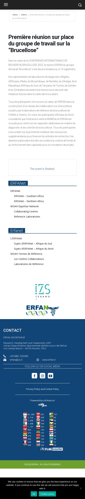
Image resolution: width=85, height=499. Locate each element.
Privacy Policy (33, 389)
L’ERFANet (16, 238)
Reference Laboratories (27, 216)
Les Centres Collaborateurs (29, 259)
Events (24, 15)
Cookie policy (47, 494)
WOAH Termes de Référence (26, 253)
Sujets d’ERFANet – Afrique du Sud (33, 243)
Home (15, 15)
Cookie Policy (52, 389)
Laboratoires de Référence (29, 264)
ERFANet (15, 191)
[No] (80, 488)
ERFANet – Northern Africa (29, 201)
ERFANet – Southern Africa (29, 196)
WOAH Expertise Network (24, 206)
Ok (33, 494)
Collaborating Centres (26, 211)
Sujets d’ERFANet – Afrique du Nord (33, 248)
